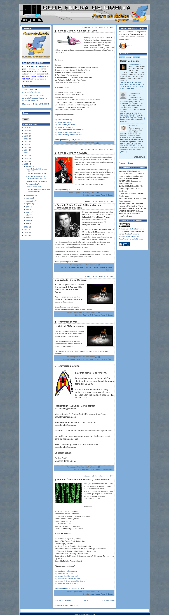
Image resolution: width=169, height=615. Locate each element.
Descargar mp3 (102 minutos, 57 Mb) (69, 588)
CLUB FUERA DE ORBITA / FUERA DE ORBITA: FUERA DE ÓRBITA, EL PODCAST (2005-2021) (132, 85)
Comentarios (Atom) (72, 605)
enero (28, 223)
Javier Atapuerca (134, 65)
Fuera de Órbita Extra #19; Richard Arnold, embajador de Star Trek (79, 206)
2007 (26, 230)
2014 (26, 150)
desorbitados (95, 195)
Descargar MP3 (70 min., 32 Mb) (67, 189)
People (122, 57)
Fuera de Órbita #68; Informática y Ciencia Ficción (38, 191)
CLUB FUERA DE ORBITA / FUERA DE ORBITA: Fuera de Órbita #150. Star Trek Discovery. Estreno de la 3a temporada (132, 147)
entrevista (72, 267)
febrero (29, 220)
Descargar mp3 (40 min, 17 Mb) (67, 262)
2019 (26, 136)
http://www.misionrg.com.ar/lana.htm (68, 135)
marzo (29, 218)
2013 (26, 153)
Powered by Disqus (126, 163)
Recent (129, 57)
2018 (26, 139)
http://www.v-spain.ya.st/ (64, 574)
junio (28, 209)
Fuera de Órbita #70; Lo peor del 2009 (77, 31)
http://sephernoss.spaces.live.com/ (67, 579)
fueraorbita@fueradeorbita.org (33, 98)
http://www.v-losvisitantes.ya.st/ (66, 576)
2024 (26, 128)
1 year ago (130, 88)
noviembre (30, 195)
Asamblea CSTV (75, 359)
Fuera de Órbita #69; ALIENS (37, 174)
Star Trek (109, 270)
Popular (136, 57)
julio (28, 206)
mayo (28, 212)
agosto (29, 204)
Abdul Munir (87, 614)
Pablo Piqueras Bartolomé (134, 94)
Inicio (86, 600)
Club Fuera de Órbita (126, 231)
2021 (26, 130)
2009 (26, 164)
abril (28, 215)
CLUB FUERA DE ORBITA (34, 66)
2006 (26, 233)
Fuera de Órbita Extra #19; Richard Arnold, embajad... (37, 177)
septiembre (30, 201)
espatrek (80, 267)
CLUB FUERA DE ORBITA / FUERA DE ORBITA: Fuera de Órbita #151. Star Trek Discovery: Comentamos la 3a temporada (132, 116)
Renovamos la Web (33, 184)
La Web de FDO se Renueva (36, 181)
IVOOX (129, 39)
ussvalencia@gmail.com (31, 92)
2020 (26, 133)
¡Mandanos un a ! (35, 104)
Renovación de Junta (34, 187)
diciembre (30, 166)
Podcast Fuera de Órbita (128, 229)
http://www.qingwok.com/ (64, 127)
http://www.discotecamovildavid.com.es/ (69, 130)
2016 (26, 144)
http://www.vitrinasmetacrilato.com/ (67, 132)
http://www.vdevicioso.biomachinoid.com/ (70, 581)
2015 (26, 147)
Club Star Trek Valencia (91, 315)
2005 (26, 235)
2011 (26, 158)
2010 (26, 161)
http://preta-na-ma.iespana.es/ (66, 571)
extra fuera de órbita (91, 267)
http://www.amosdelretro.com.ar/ (67, 583)
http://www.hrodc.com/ (63, 122)
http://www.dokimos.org (63, 120)
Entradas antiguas (107, 600)
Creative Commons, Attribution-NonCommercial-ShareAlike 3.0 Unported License (131, 236)
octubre (29, 198)
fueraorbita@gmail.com (30, 100)
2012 (26, 156)
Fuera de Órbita (106, 195)
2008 (26, 227)
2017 (26, 142)
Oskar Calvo (133, 126)
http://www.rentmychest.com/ (65, 125)
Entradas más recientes (62, 600)
